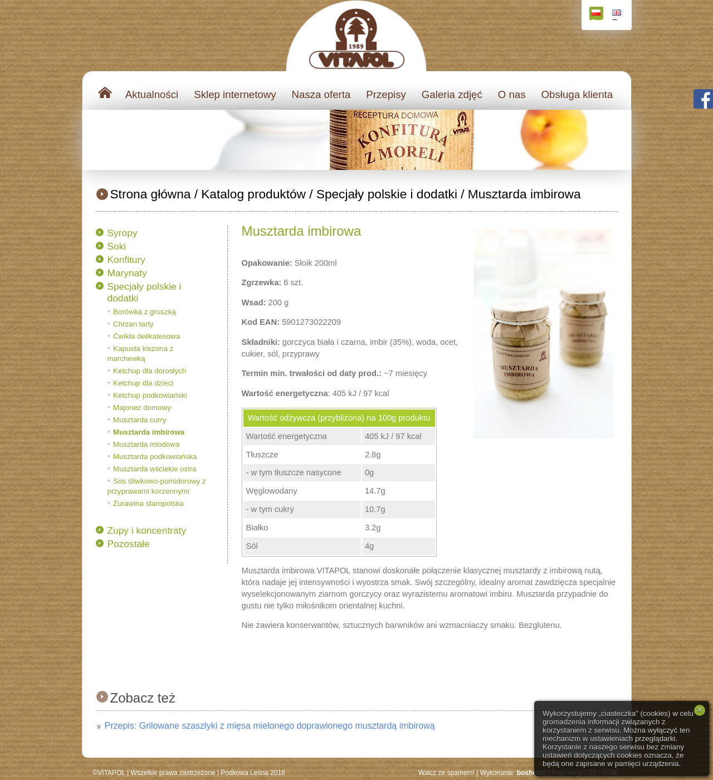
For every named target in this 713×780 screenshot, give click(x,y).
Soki (117, 246)
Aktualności (151, 94)
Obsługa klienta (577, 94)
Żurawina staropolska (148, 503)
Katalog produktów (253, 194)
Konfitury (126, 259)
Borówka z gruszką (144, 312)
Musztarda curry (140, 420)
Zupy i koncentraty (147, 530)
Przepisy (386, 94)
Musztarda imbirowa (524, 194)
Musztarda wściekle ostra (155, 469)
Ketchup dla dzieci (143, 383)
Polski (597, 14)
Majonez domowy (142, 407)
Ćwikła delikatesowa (146, 336)
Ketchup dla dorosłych (149, 371)
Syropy (123, 232)
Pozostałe (129, 543)
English (618, 14)
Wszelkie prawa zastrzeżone (172, 773)
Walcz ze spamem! (446, 773)
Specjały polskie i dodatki (386, 194)
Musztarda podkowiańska (155, 456)
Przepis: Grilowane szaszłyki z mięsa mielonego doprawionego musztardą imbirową (270, 725)
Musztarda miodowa (146, 444)
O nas (512, 94)
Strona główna (150, 194)
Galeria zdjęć (452, 94)
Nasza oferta (321, 94)
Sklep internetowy (235, 94)
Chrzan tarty (133, 324)
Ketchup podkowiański (150, 395)
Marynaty (127, 273)
